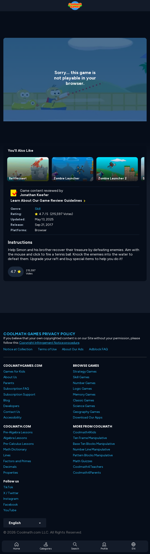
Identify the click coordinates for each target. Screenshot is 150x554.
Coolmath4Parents (87, 473)
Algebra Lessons (15, 438)
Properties (10, 473)
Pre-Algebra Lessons (18, 432)
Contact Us (11, 412)
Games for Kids (14, 371)
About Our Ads (73, 349)
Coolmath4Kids (84, 432)
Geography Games (86, 412)
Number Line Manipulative (91, 449)
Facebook (10, 505)
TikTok (8, 487)
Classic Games (83, 400)
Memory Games (84, 394)
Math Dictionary (15, 449)
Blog (6, 400)
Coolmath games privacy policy (39, 334)
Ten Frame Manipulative (90, 438)
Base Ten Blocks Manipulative (94, 444)
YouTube (9, 510)
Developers (11, 406)
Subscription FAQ (16, 389)
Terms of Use (47, 349)
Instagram (10, 499)
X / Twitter (10, 493)
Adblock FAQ (98, 349)
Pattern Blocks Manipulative (93, 455)
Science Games (84, 406)
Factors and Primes (17, 461)
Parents (8, 383)
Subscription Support (19, 394)
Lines (7, 455)
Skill (38, 209)
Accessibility (12, 417)
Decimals (10, 467)
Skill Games (81, 377)
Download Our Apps (87, 417)
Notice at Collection (17, 349)
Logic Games (82, 389)
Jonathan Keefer (34, 195)
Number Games (84, 383)
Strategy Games (85, 371)
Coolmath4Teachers (88, 467)
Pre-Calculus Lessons (18, 444)
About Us (10, 377)
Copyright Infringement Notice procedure (49, 343)
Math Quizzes (82, 461)
